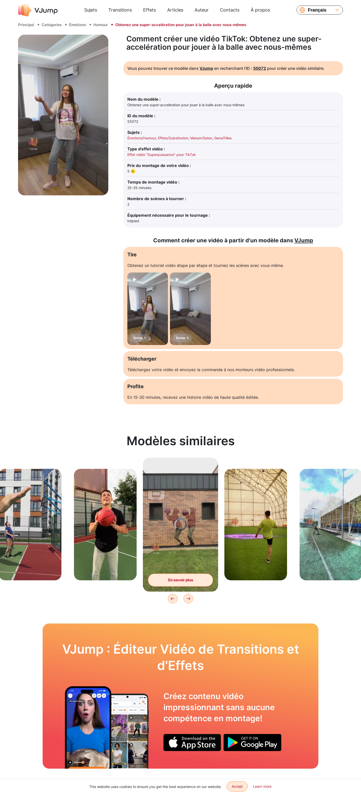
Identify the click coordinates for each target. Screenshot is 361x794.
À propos (260, 10)
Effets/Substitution (173, 138)
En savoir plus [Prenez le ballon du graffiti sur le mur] (180, 580)
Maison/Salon (201, 138)
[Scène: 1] (147, 308)
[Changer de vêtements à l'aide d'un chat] (88, 727)
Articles (175, 10)
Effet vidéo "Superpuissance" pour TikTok (161, 154)
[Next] (188, 598)
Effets (149, 10)
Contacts (229, 10)
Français (317, 10)
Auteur (202, 10)
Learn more (262, 786)
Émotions (77, 24)
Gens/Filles (223, 138)
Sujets (90, 10)
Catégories (52, 24)
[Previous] (172, 598)
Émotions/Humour (141, 138)
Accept (237, 786)
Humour (101, 24)
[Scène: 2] (190, 308)
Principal (26, 24)
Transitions (120, 10)
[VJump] (38, 10)
